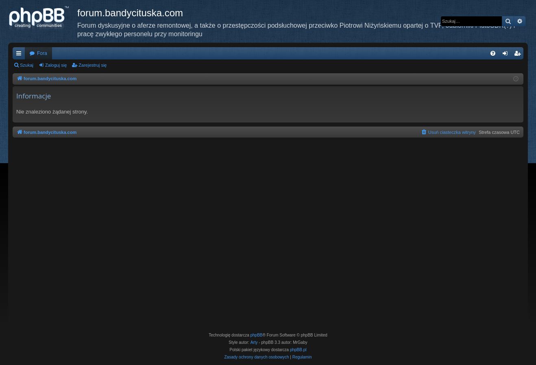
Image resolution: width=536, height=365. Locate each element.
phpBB (257, 335)
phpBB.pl (298, 350)
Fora (42, 53)
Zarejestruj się (92, 65)
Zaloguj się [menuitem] (507, 54)
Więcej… (20, 54)
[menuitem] (493, 53)
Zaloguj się (56, 65)
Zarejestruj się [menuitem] (518, 54)
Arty (254, 342)
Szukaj (26, 65)
